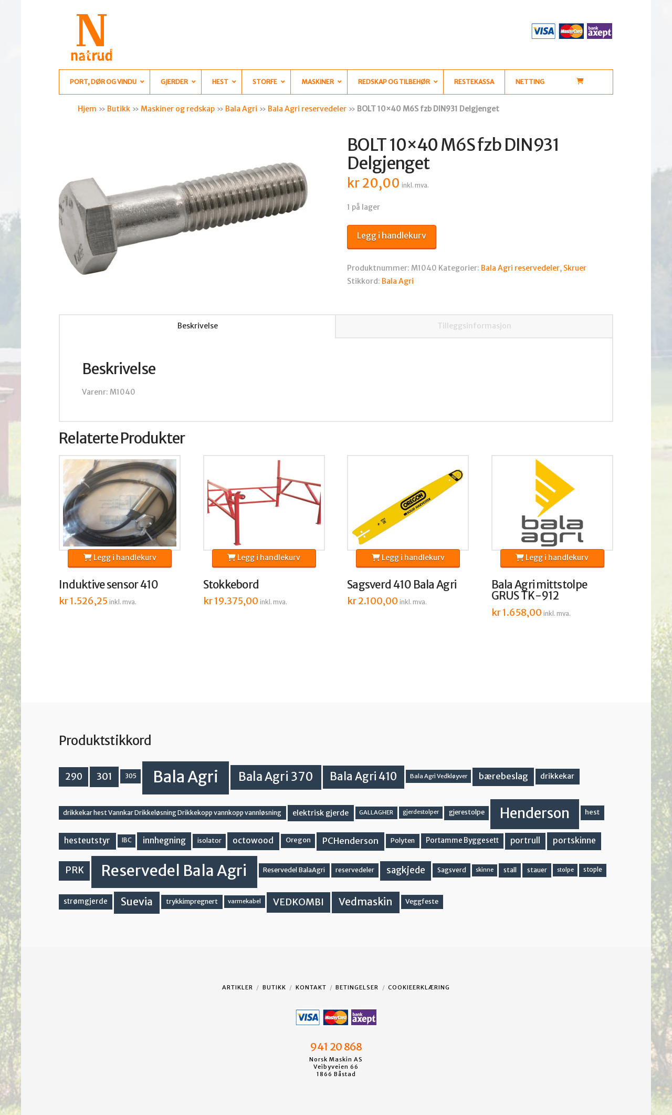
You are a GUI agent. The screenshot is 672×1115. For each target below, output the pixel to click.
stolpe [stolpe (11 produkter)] (565, 869)
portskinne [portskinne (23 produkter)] (574, 840)
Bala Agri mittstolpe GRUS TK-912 (539, 590)
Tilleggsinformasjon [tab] (474, 326)
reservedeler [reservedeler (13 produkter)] (354, 870)
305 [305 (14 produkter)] (130, 776)
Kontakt (311, 987)
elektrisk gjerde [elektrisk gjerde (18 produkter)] (320, 813)
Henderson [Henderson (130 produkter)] (535, 813)
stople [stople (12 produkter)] (592, 869)
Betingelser (357, 987)
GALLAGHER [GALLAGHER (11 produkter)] (376, 812)
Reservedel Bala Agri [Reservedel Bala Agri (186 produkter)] (174, 870)
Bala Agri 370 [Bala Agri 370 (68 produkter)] (275, 776)
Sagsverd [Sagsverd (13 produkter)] (451, 870)
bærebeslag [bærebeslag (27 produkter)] (503, 776)
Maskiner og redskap (178, 108)
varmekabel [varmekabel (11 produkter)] (244, 901)
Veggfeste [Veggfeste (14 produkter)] (421, 901)
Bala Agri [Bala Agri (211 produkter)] (185, 777)
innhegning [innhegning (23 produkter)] (164, 840)
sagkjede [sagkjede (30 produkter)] (405, 870)
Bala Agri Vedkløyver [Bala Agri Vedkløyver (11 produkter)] (438, 776)
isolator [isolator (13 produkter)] (209, 840)
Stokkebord (231, 585)
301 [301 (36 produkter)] (104, 776)
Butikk (118, 108)
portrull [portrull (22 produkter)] (525, 840)
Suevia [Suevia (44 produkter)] (137, 901)
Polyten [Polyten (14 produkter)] (403, 840)
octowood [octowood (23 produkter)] (253, 840)
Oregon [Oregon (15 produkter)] (298, 839)
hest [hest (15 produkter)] (592, 812)
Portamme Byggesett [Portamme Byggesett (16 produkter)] (462, 840)
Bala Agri (241, 108)
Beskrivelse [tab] (197, 326)
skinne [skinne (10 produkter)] (485, 869)
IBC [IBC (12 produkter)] (127, 840)
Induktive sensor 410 (109, 585)
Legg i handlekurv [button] (119, 557)
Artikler (237, 987)
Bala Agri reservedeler (307, 108)
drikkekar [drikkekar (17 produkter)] (557, 776)
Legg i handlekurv (391, 235)
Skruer (574, 268)
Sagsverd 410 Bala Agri (401, 585)
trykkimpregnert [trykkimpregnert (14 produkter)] (192, 901)
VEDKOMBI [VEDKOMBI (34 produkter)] (298, 902)
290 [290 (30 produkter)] (73, 776)
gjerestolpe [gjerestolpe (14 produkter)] (467, 812)
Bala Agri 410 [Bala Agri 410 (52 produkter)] (363, 776)
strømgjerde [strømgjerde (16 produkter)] (86, 901)
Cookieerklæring (419, 987)
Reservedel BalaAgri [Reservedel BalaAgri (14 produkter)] (294, 870)
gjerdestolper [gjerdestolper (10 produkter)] (421, 812)
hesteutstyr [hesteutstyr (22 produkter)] (87, 840)
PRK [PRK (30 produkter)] (74, 870)
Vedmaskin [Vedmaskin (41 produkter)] (366, 901)
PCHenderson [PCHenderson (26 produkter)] (350, 840)
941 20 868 (336, 1046)
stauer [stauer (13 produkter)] (537, 870)
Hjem (87, 108)
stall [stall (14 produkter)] (510, 870)
